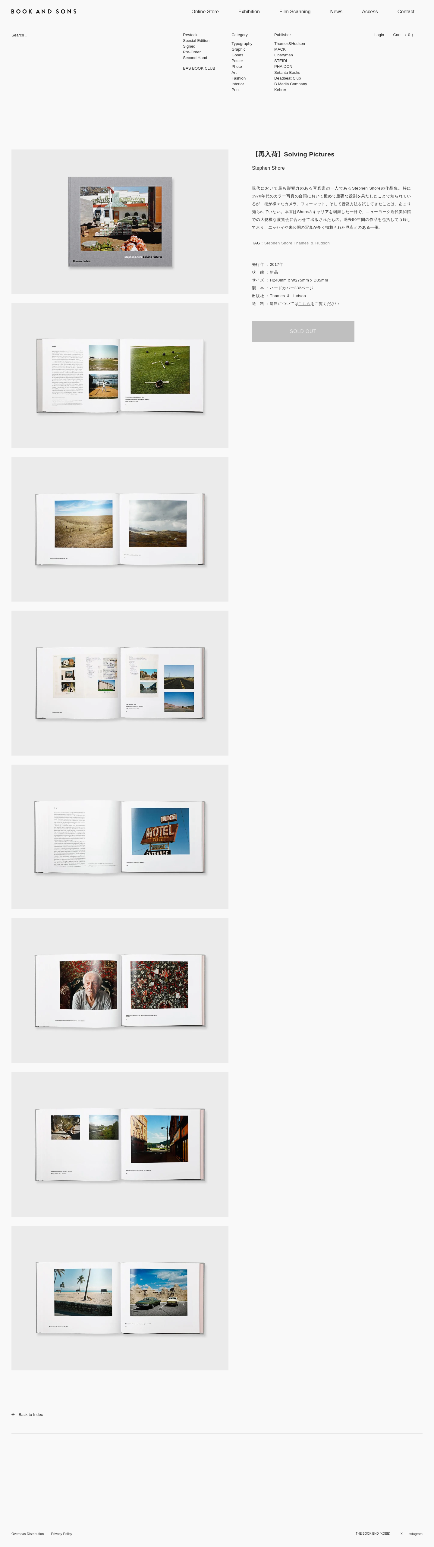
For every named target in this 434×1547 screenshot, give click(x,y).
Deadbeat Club (287, 78)
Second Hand (195, 57)
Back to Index (27, 1414)
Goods (237, 55)
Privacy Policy (61, 1534)
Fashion (238, 78)
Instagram (415, 1534)
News (336, 11)
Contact (406, 11)
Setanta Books (287, 72)
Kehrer (280, 89)
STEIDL (281, 60)
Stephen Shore (278, 243)
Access (370, 11)
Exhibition (249, 11)
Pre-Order (192, 52)
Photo (236, 66)
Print (235, 89)
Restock (190, 35)
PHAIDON (283, 66)
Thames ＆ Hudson (312, 243)
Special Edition (196, 40)
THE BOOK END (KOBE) (373, 1533)
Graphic (238, 49)
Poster (237, 60)
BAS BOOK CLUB (199, 68)
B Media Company (290, 84)
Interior (237, 84)
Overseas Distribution (27, 1534)
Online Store (205, 11)
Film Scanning (294, 11)
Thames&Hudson (289, 43)
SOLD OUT (303, 331)
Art (234, 72)
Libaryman (283, 55)
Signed (189, 46)
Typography (241, 43)
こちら (304, 303)
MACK (280, 49)
